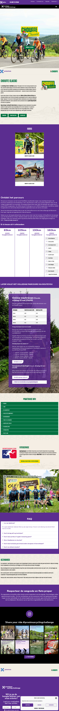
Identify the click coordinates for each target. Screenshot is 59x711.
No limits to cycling (14, 2)
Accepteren (27, 705)
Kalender (47, 1)
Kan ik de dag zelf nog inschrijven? (13, 533)
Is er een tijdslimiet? (9, 523)
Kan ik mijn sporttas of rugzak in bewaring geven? (18, 536)
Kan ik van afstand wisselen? (12, 547)
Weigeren (39, 705)
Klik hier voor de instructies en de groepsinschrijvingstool (26, 382)
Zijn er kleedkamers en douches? (13, 540)
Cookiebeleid (36, 708)
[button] (56, 698)
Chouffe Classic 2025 (29, 156)
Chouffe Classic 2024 (29, 183)
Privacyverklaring (41, 708)
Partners (33, 1)
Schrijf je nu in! (29, 47)
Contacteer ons (40, 1)
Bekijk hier (39, 454)
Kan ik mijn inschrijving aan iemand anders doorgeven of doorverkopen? (24, 543)
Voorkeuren (51, 705)
